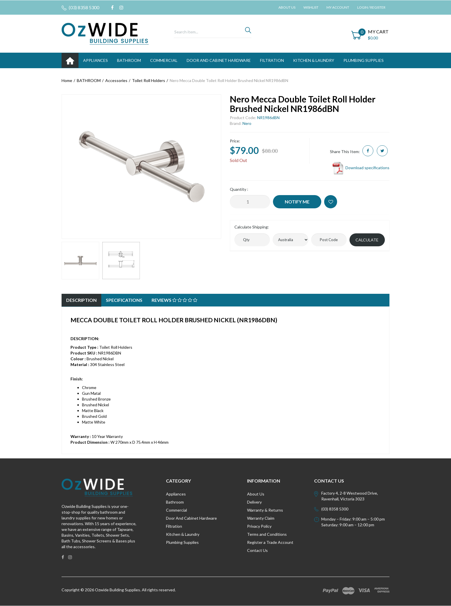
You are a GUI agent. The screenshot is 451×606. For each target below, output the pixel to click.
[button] (330, 201)
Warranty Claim (260, 518)
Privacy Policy (259, 526)
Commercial (163, 60)
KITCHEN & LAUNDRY (313, 60)
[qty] (252, 239)
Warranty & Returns (265, 510)
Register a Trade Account (270, 542)
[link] (112, 7)
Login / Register (371, 7)
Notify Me (297, 201)
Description (81, 300)
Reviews (174, 300)
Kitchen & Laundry (182, 534)
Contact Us (257, 550)
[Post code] (329, 239)
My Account (337, 7)
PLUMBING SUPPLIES (363, 60)
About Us (286, 7)
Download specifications (360, 167)
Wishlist (310, 7)
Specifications (124, 300)
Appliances (176, 493)
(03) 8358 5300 (80, 7)
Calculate (367, 239)
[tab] (81, 300)
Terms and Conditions (267, 534)
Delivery (254, 502)
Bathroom (175, 502)
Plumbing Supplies (182, 542)
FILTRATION (272, 60)
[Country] (290, 239)
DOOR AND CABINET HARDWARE (219, 60)
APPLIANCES (95, 60)
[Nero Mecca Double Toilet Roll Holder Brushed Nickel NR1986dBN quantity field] (250, 201)
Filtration (174, 526)
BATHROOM (129, 60)
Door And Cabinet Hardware (191, 518)
